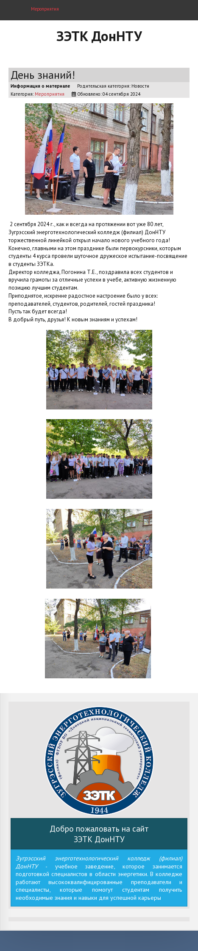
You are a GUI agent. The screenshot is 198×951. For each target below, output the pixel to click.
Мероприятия (49, 94)
